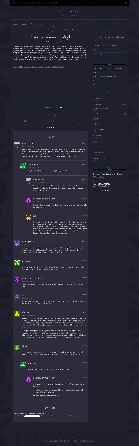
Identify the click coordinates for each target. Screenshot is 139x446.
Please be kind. (53, 3)
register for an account (105, 55)
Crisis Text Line (98, 186)
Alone (76, 121)
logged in (26, 414)
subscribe (66, 416)
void (61, 66)
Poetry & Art (98, 135)
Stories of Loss (99, 152)
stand (54, 66)
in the (27, 66)
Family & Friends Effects (102, 108)
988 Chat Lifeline (99, 177)
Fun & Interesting (110, 114)
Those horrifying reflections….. (108, 76)
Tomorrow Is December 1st (115, 68)
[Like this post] (57, 107)
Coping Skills (110, 104)
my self (34, 66)
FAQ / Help (19, 3)
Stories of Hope (99, 147)
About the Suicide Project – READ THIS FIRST (36, 3)
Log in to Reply (84, 143)
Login (94, 55)
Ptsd (40, 66)
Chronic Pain (98, 98)
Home (13, 3)
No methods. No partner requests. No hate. (109, 37)
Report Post (69, 29)
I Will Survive (98, 124)
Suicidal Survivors (100, 158)
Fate (25, 121)
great (20, 66)
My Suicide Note (99, 129)
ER (15, 66)
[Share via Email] (61, 107)
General (24, 24)
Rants (96, 141)
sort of (47, 66)
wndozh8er (49, 42)
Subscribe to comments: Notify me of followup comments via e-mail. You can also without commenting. (45, 416)
